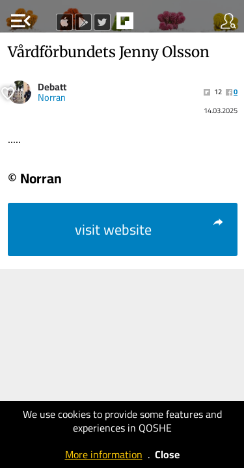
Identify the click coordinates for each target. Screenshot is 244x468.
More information (103, 454)
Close (167, 454)
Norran (52, 97)
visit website (150, 229)
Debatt (52, 86)
